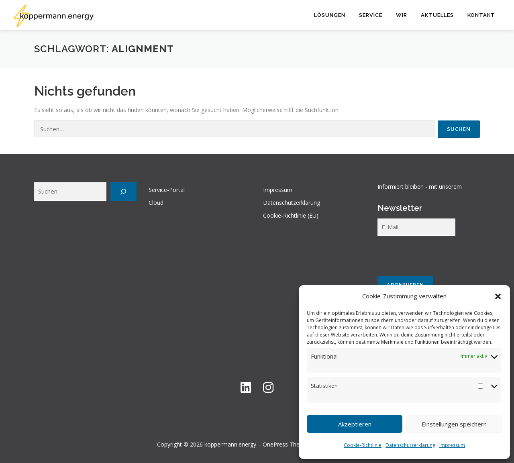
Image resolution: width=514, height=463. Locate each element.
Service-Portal (167, 190)
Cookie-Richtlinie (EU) (290, 215)
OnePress (275, 444)
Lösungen (329, 15)
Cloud (156, 202)
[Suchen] (123, 191)
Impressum (452, 445)
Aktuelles (437, 15)
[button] (498, 296)
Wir (401, 15)
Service (370, 15)
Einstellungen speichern (454, 424)
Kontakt (481, 15)
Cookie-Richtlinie (362, 445)
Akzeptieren (354, 424)
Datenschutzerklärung (410, 445)
